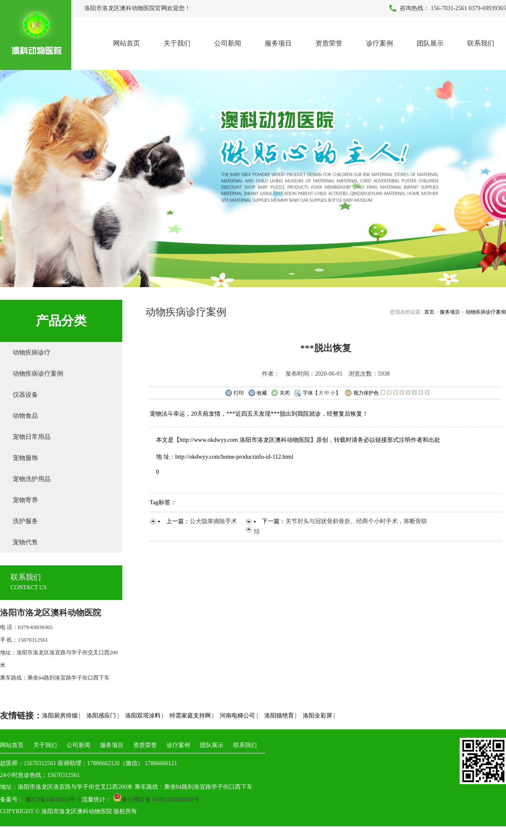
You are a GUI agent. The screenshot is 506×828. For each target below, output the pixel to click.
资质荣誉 (328, 43)
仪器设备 (25, 394)
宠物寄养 (25, 500)
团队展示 (430, 43)
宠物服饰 (25, 457)
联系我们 (480, 43)
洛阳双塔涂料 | (144, 715)
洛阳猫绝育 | (280, 715)
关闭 (280, 393)
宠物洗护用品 (32, 479)
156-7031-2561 (449, 8)
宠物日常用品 (32, 436)
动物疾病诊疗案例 (38, 373)
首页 (430, 312)
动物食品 (25, 415)
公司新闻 (227, 43)
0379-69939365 (487, 8)
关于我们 (177, 43)
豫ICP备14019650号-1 (52, 799)
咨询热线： (414, 8)
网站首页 (126, 43)
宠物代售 (25, 542)
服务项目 (278, 43)
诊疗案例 (379, 43)
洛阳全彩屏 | (319, 715)
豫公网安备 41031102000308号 (156, 799)
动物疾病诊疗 (32, 352)
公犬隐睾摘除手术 (213, 521)
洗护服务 (25, 521)
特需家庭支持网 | (191, 715)
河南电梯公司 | (239, 715)
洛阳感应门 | (102, 715)
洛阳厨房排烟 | (61, 715)
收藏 (257, 393)
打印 (234, 393)
